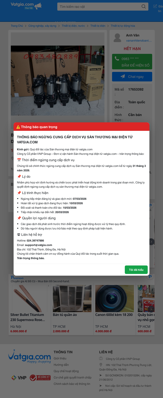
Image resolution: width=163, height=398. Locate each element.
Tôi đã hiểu (136, 269)
